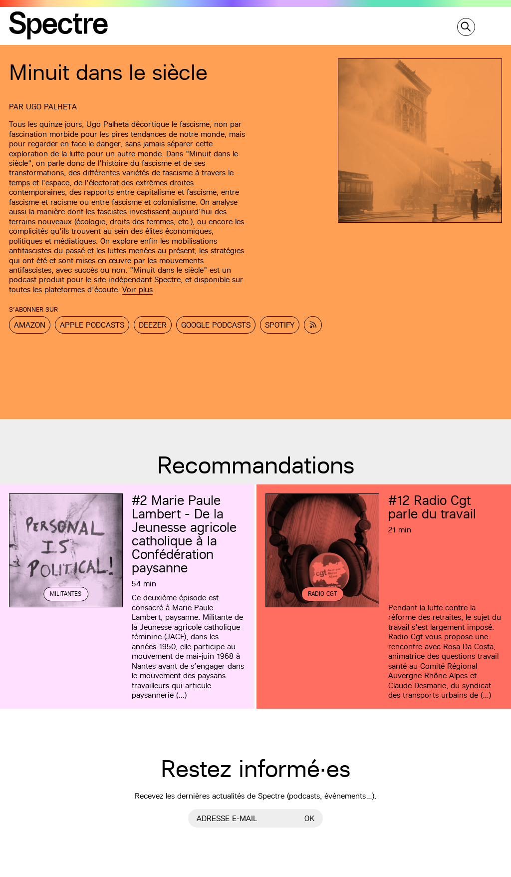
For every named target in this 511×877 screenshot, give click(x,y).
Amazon (29, 325)
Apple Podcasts (92, 325)
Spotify (279, 325)
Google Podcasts (216, 325)
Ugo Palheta (51, 106)
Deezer (153, 325)
